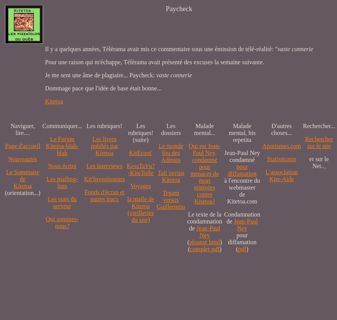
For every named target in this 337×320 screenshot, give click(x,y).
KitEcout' (140, 153)
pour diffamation (242, 170)
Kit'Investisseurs (104, 179)
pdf (242, 249)
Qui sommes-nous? (62, 222)
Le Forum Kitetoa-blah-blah (62, 146)
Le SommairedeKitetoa (23, 179)
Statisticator (281, 159)
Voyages (140, 186)
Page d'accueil (22, 146)
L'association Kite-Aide (281, 175)
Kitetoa (54, 101)
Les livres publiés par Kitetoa (104, 146)
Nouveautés (22, 159)
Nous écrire (62, 166)
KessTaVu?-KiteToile (141, 169)
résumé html (204, 242)
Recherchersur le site (319, 142)
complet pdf (205, 249)
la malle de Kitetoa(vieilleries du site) (140, 209)
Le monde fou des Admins (170, 153)
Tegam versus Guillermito (171, 200)
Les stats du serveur (62, 202)
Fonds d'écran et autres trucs (104, 195)
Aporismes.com (281, 146)
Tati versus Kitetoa (171, 176)
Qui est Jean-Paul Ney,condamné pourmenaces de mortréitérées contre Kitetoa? (205, 174)
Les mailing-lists (62, 182)
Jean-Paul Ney (208, 231)
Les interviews (105, 166)
